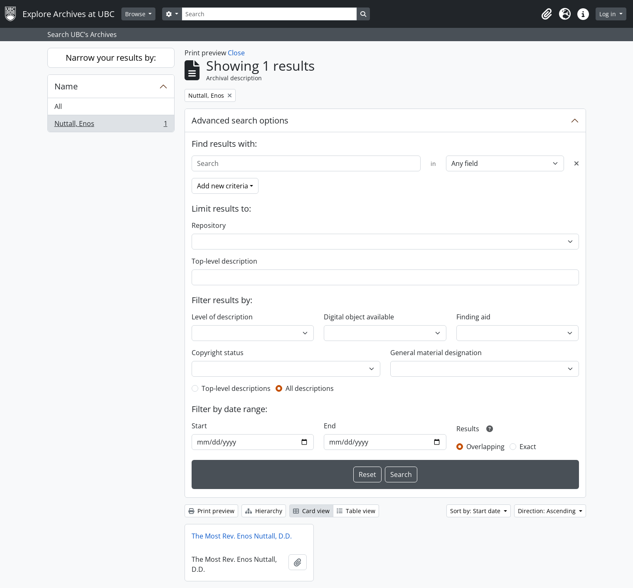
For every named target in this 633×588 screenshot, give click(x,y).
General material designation (436, 352)
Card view (311, 511)
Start (199, 425)
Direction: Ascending (547, 511)
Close (236, 52)
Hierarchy (263, 511)
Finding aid (473, 316)
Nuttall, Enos (110, 125)
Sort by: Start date (476, 511)
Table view (356, 511)
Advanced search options (240, 120)
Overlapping (485, 446)
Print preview (211, 511)
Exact (528, 446)
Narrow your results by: (111, 57)
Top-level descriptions (236, 388)
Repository (209, 225)
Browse (136, 14)
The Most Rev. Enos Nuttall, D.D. (242, 536)
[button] (546, 14)
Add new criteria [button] (222, 185)
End (330, 425)
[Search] (269, 13)
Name (66, 86)
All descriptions (310, 388)
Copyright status (218, 352)
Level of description (222, 316)
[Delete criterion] (576, 163)
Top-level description (224, 261)
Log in (608, 14)
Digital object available (359, 316)
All (58, 106)
